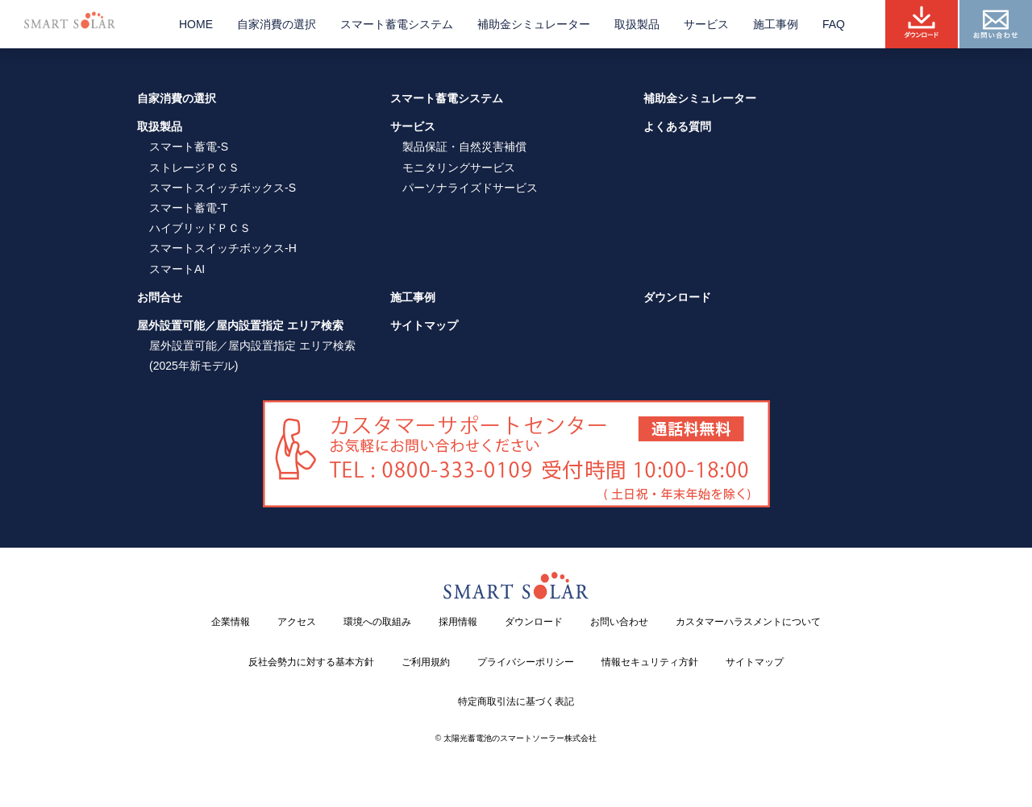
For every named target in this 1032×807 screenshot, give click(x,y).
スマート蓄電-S (188, 146)
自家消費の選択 (276, 24)
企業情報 (230, 621)
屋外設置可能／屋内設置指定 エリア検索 (240, 325)
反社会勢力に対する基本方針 (311, 662)
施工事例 (775, 24)
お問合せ (159, 297)
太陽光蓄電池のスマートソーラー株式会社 (520, 738)
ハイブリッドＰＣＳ (200, 227)
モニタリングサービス (458, 167)
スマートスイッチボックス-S (222, 187)
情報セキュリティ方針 (649, 662)
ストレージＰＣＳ (194, 167)
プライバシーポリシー (525, 662)
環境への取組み (377, 621)
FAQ (833, 24)
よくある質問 (677, 126)
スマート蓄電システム (396, 24)
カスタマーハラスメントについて (748, 621)
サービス (706, 24)
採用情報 (458, 621)
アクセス (296, 621)
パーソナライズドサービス (470, 187)
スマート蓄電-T (188, 207)
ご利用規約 (426, 662)
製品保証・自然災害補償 (464, 146)
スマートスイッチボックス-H (223, 248)
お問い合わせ (619, 621)
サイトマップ (424, 325)
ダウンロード (677, 297)
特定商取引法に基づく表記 (516, 701)
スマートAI (177, 269)
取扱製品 (637, 24)
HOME (196, 24)
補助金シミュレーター (533, 24)
